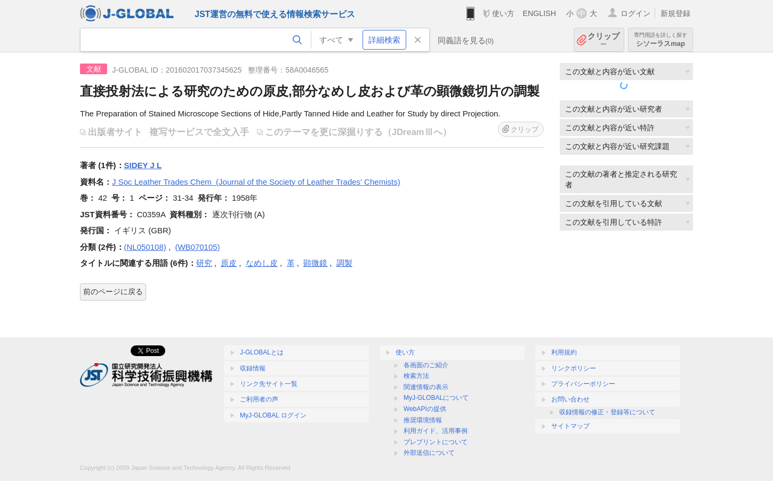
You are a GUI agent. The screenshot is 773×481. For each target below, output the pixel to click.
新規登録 (675, 13)
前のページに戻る (113, 291)
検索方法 (416, 376)
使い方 (503, 13)
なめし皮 (262, 262)
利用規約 (564, 352)
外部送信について (429, 452)
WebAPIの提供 (425, 409)
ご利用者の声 (259, 399)
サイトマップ (570, 426)
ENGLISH (539, 13)
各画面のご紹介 (426, 365)
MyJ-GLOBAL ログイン (273, 415)
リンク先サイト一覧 (268, 384)
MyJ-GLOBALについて (436, 397)
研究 (204, 262)
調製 (344, 262)
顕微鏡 (315, 262)
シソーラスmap (660, 40)
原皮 (229, 262)
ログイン (635, 13)
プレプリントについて (436, 442)
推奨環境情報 (423, 420)
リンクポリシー (573, 368)
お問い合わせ (570, 399)
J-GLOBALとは (262, 352)
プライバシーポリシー (583, 384)
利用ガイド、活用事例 (436, 431)
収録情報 (252, 368)
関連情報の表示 (426, 387)
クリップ (603, 39)
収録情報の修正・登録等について (607, 412)
